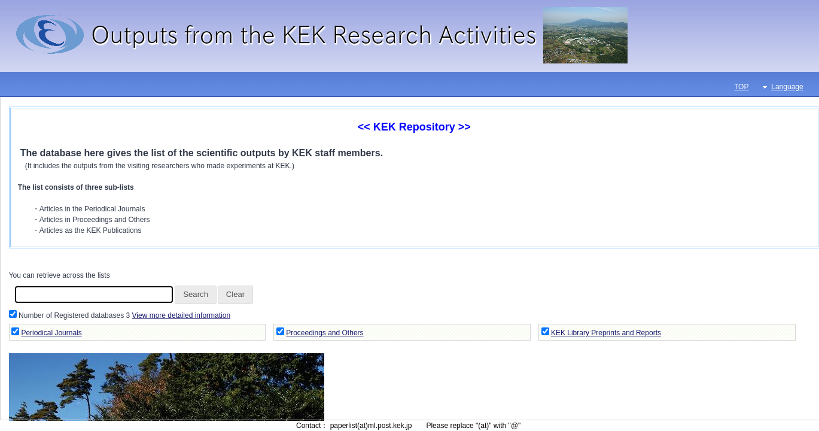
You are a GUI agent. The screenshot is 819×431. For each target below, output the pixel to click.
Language (787, 87)
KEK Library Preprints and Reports (606, 333)
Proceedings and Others (324, 333)
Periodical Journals (51, 333)
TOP (741, 87)
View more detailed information (181, 315)
